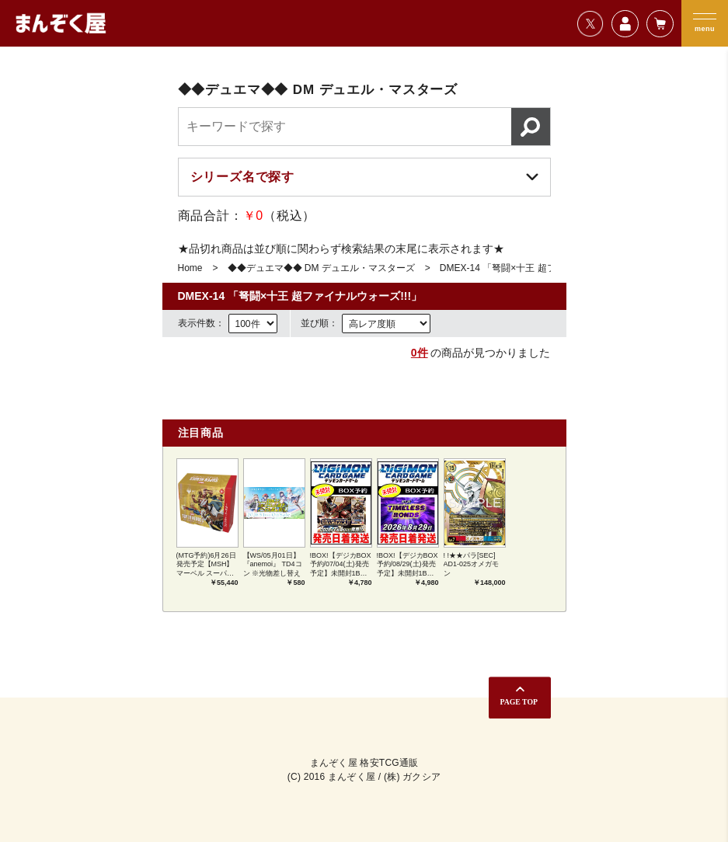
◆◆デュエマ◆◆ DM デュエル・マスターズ (321, 268)
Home (190, 268)
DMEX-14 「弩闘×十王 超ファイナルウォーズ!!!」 (544, 268)
